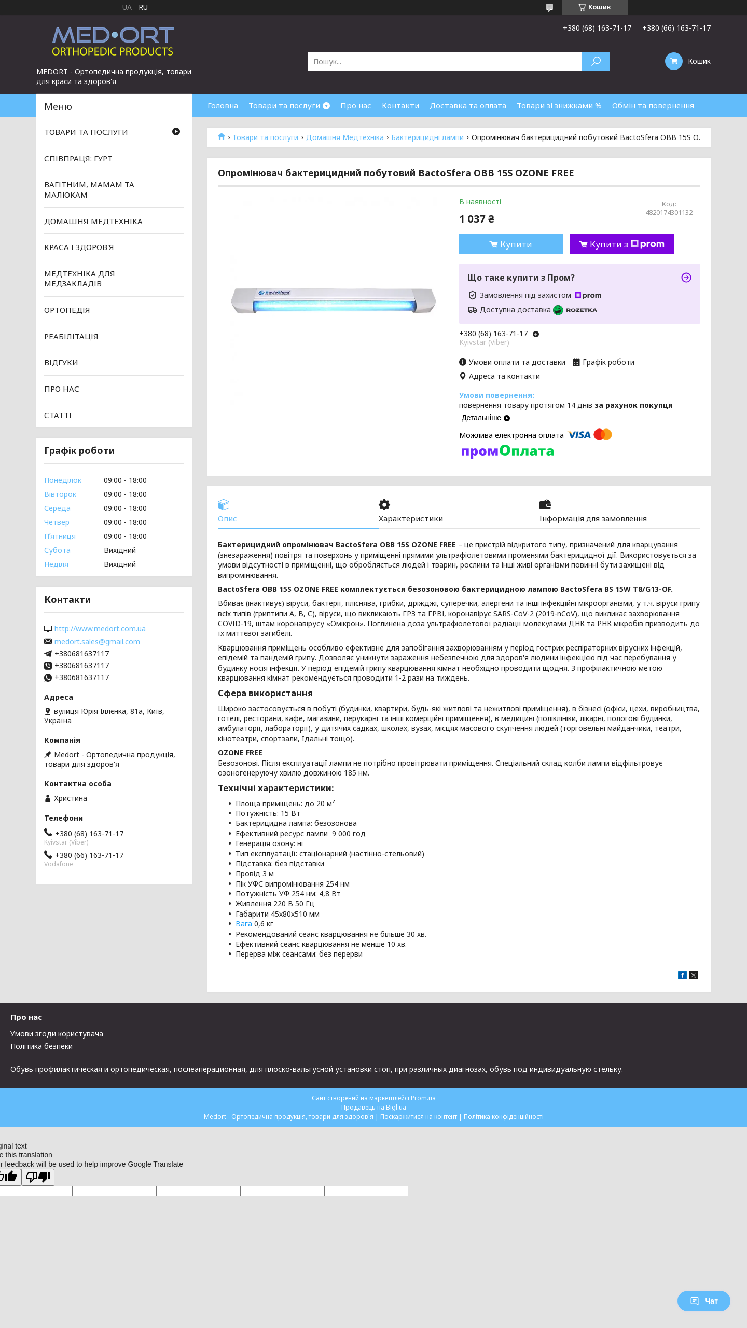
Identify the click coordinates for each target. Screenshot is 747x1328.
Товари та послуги (284, 105)
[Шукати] (596, 61)
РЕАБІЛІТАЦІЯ (71, 336)
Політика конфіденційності (504, 1116)
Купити (516, 244)
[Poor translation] (37, 1177)
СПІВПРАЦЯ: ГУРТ (78, 158)
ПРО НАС (61, 388)
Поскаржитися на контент (418, 1116)
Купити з (627, 244)
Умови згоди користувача (56, 1034)
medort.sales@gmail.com (97, 641)
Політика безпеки (41, 1046)
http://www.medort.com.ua (100, 628)
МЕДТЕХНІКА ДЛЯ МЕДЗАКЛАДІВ (79, 278)
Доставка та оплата (468, 105)
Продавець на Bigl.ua (373, 1107)
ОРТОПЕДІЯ (67, 310)
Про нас (355, 105)
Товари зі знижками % (559, 105)
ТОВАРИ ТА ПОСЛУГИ (86, 132)
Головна (223, 105)
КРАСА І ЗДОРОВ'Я (79, 247)
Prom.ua (423, 1098)
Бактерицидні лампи (427, 137)
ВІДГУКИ (61, 362)
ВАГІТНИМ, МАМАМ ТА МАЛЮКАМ (89, 189)
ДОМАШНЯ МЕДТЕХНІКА (93, 220)
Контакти (400, 105)
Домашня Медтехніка (345, 137)
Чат (704, 1301)
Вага (244, 924)
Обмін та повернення (653, 105)
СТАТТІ (58, 414)
